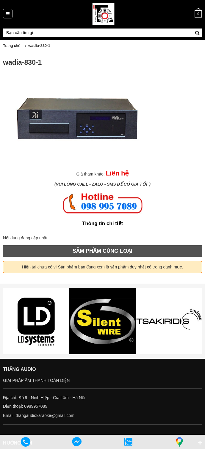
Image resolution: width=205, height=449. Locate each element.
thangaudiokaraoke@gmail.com (45, 415)
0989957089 (35, 406)
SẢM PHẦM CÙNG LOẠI (102, 251)
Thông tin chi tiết (102, 223)
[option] (36, 321)
